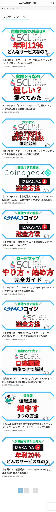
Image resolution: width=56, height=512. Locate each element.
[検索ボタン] (53, 3)
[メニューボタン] (3, 3)
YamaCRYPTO (28, 3)
